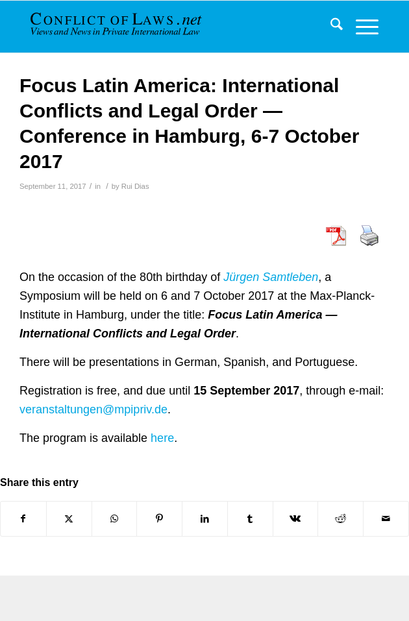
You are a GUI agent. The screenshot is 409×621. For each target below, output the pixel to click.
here (162, 438)
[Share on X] (69, 519)
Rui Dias (135, 186)
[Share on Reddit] (340, 519)
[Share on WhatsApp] (114, 519)
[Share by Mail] (386, 519)
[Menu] (360, 27)
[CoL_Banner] (117, 27)
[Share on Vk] (295, 519)
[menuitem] (330, 27)
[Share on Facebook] (23, 519)
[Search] (330, 27)
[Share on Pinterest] (159, 519)
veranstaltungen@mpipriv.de (93, 409)
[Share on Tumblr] (250, 519)
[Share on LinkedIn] (204, 519)
